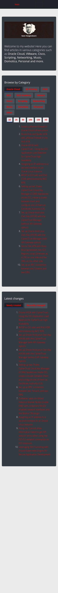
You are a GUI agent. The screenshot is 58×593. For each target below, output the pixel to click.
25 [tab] (16, 119)
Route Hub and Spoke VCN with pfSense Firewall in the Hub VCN (34, 137)
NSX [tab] (8, 95)
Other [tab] (9, 112)
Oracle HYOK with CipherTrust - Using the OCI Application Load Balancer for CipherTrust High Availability (34, 153)
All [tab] (45, 119)
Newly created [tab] (13, 305)
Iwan (17, 4)
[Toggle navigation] (39, 4)
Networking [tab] (39, 101)
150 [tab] (38, 119)
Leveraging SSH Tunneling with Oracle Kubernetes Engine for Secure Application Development (34, 450)
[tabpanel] (29, 198)
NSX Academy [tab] (24, 95)
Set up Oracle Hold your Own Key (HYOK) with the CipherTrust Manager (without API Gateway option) (33, 220)
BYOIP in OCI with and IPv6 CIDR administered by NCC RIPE (34, 179)
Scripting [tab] (22, 101)
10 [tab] (9, 119)
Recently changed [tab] (36, 305)
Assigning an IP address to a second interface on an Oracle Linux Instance (34, 167)
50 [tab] (23, 119)
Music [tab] (9, 107)
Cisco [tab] (9, 101)
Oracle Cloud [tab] (13, 89)
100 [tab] (30, 119)
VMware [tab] (41, 95)
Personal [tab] (38, 107)
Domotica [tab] (23, 107)
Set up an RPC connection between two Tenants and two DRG (33, 268)
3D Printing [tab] (31, 89)
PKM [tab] (45, 89)
